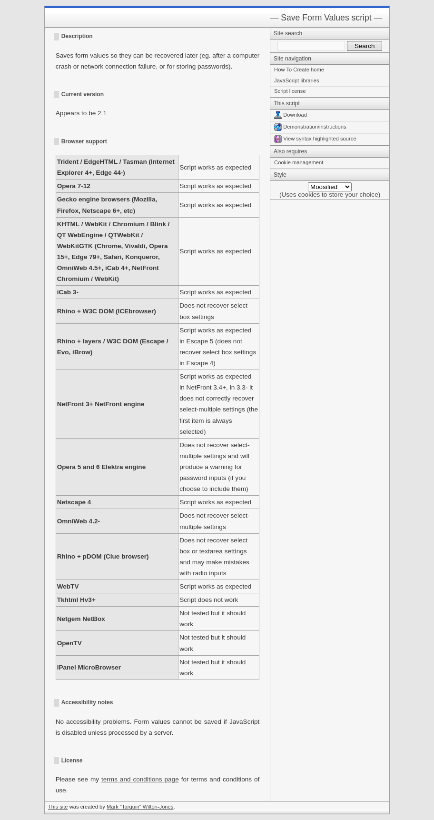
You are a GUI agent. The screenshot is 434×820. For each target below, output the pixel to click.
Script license (290, 91)
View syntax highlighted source (315, 138)
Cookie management (298, 162)
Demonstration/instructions (310, 127)
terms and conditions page (140, 779)
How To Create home (299, 69)
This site (58, 807)
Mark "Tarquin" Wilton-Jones (140, 807)
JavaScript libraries (296, 80)
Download (290, 115)
